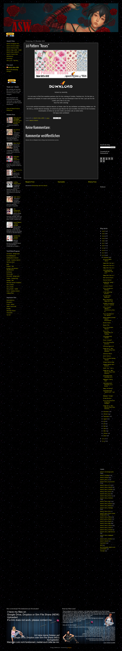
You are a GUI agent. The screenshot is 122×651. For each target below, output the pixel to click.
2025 (103, 233)
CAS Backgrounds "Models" (107, 337)
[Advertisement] (107, 64)
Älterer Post (92, 182)
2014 (103, 441)
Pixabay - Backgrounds (12, 278)
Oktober (105, 414)
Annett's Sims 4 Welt (13, 67)
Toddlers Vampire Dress (17, 183)
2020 (103, 245)
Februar (105, 433)
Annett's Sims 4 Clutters (106, 487)
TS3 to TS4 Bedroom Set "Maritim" (108, 314)
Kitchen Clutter (107, 322)
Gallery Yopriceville (11, 306)
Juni (104, 423)
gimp (8, 264)
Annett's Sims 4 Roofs (105, 521)
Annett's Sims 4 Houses (106, 503)
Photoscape (10, 274)
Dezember (106, 257)
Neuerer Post (30, 182)
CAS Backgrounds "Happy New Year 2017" (108, 272)
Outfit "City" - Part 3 (108, 368)
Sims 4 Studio (10, 287)
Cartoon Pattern (107, 280)
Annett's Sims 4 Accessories (107, 481)
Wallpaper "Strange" (108, 396)
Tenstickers (10, 312)
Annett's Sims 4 (104, 479)
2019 (103, 248)
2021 (103, 243)
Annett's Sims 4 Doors (106, 491)
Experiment (9, 58)
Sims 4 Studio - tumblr (12, 289)
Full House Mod (10, 262)
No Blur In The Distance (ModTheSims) (12, 269)
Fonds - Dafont (10, 304)
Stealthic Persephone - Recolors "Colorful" (109, 304)
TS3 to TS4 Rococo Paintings (108, 289)
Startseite (61, 182)
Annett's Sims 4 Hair (105, 501)
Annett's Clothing (104, 475)
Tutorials (102, 551)
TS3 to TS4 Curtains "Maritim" (108, 328)
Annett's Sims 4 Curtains (106, 489)
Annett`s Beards (104, 541)
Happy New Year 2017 (108, 263)
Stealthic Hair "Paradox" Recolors (16, 237)
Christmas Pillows (107, 353)
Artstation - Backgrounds (13, 253)
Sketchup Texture (11, 310)
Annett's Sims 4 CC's (105, 485)
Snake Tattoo (16, 197)
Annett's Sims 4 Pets (105, 511)
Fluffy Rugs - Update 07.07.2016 (16, 158)
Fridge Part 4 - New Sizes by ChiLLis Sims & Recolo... (109, 372)
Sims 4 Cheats (10, 284)
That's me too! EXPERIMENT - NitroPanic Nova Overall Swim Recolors (17, 120)
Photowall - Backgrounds (13, 276)
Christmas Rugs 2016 (108, 346)
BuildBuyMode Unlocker (13, 258)
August (105, 419)
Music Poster (16, 143)
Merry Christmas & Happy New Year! (108, 300)
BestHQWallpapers (11, 256)
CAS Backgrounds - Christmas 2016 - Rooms (108, 385)
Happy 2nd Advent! (108, 388)
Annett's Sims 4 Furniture (106, 498)
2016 (103, 255)
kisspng (8, 308)
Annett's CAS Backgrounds (107, 472)
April (104, 428)
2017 (103, 253)
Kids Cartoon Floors (108, 277)
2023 (103, 238)
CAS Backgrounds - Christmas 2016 (108, 376)
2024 (103, 236)
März (104, 431)
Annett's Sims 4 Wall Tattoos (107, 531)
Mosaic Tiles (106, 325)
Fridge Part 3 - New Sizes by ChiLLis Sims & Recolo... (109, 407)
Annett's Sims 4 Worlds (106, 539)
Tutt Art (9, 315)
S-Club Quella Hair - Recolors (108, 292)
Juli (104, 421)
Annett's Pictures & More (13, 45)
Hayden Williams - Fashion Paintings (17, 224)
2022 (103, 241)
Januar (105, 435)
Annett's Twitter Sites (12, 54)
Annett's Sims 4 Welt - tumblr (14, 50)
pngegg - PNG (10, 280)
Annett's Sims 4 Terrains (106, 529)
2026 (103, 231)
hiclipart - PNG (10, 266)
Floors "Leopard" (107, 340)
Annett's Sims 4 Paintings (106, 508)
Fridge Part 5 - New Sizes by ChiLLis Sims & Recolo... (109, 350)
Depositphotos (10, 300)
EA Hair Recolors (107, 398)
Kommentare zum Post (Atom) (39, 185)
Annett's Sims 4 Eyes (105, 493)
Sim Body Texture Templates (14, 282)
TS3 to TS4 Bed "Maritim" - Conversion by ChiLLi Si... (109, 309)
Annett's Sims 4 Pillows (106, 517)
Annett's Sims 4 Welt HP (13, 52)
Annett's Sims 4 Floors (106, 496)
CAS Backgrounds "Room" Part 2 (17, 210)
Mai (104, 426)
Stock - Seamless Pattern (13, 291)
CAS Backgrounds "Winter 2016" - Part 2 (109, 392)
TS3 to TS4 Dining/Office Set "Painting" (108, 333)
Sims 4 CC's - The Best (12, 60)
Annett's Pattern (34, 120)
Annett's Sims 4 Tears (105, 527)
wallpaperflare (10, 293)
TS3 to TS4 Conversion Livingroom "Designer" (109, 402)
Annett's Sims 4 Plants (105, 519)
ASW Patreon (10, 56)
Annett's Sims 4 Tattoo (106, 525)
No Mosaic (9, 272)
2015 (103, 438)
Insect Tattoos (107, 356)
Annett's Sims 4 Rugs (105, 523)
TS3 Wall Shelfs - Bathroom (107, 296)
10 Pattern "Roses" (108, 286)
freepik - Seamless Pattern (13, 260)
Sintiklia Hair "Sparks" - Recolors (108, 283)
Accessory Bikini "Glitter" (107, 260)
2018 (103, 250)
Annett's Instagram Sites (13, 43)
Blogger (70, 647)
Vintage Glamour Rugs (108, 362)
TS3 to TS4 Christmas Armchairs (108, 343)
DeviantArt (9, 302)
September (106, 416)
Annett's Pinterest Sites (13, 48)
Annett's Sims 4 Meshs (106, 505)
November (106, 411)
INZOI (101, 545)
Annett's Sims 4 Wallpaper (106, 535)
